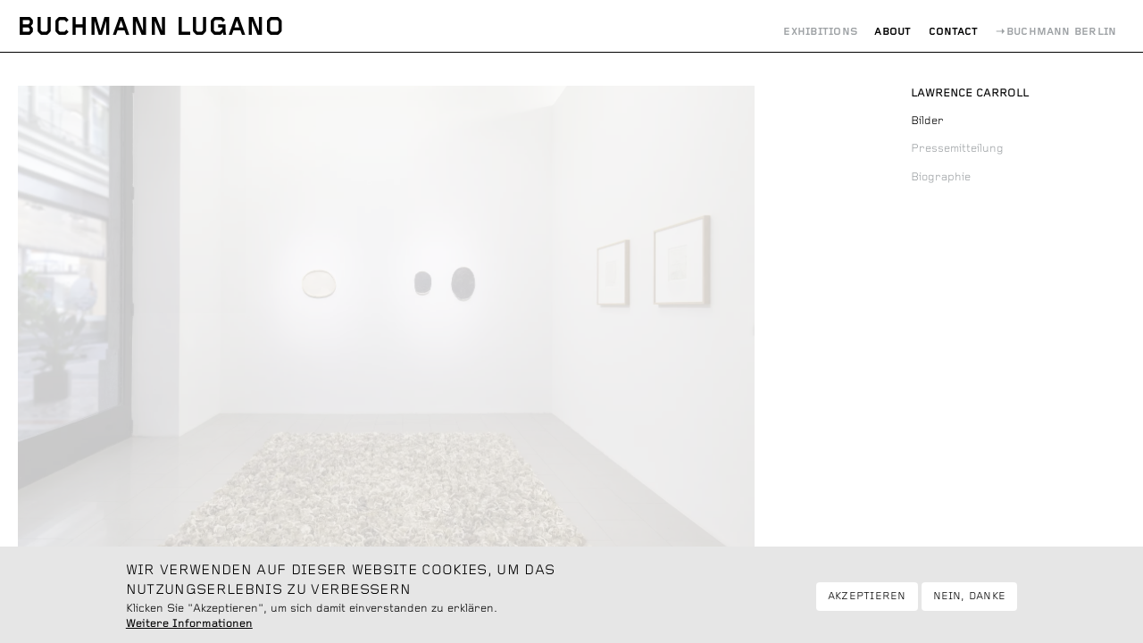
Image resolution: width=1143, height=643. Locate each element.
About (892, 31)
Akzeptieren (867, 603)
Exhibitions (820, 31)
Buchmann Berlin (1061, 31)
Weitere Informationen (189, 630)
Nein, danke (969, 603)
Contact (954, 31)
